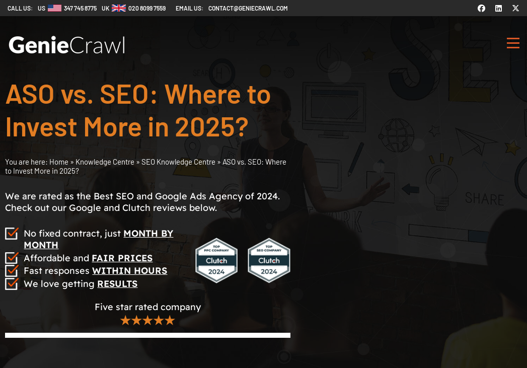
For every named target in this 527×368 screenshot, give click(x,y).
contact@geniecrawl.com (248, 8)
